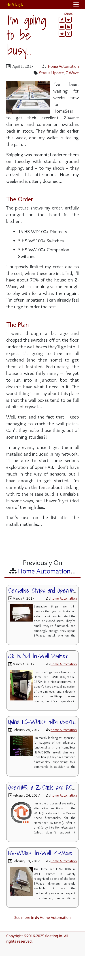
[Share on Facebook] (62, 20)
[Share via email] (62, 27)
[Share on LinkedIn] (68, 27)
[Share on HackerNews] (68, 33)
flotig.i (14, 4)
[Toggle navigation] (76, 4)
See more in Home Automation (42, 917)
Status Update (51, 72)
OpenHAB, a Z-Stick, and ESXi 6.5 (46, 787)
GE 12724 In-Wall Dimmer (38, 656)
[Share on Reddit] (62, 33)
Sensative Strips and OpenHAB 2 (45, 590)
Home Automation (63, 66)
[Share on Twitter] (68, 20)
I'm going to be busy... (26, 35)
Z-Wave (72, 72)
